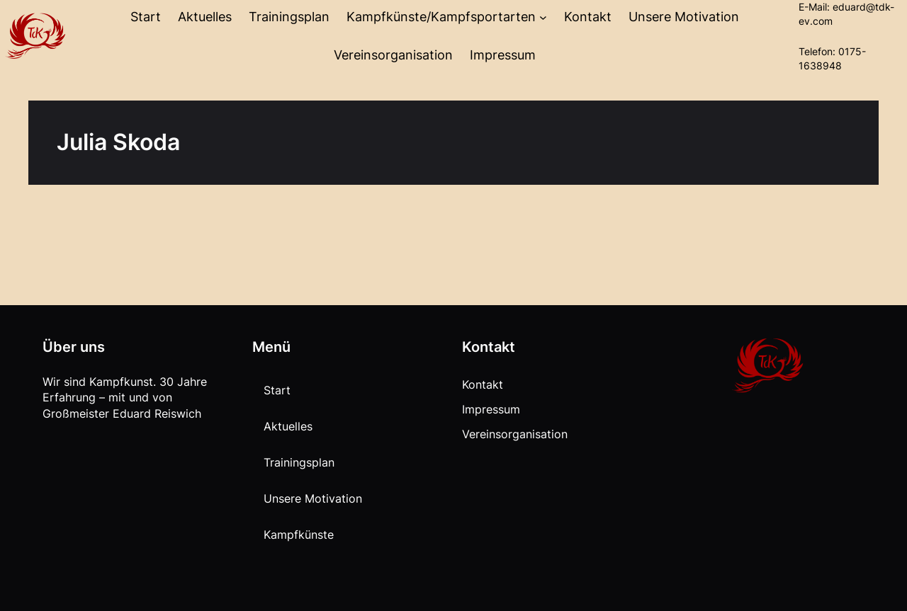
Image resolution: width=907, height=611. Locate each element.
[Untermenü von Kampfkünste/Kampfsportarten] (543, 17)
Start (145, 16)
